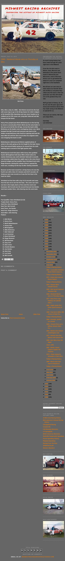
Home (21, 314)
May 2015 (50, 372)
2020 (46, 236)
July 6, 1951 (50, 345)
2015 (46, 249)
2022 (46, 230)
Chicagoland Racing (49, 424)
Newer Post (4, 314)
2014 (46, 383)
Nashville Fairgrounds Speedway (53, 436)
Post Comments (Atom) (17, 318)
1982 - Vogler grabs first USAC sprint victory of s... (54, 307)
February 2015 (51, 377)
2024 (46, 225)
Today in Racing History (54, 267)
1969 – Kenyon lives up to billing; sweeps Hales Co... (54, 326)
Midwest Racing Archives (32, 8)
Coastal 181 (46, 427)
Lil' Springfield (47, 431)
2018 (46, 241)
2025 (46, 222)
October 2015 (51, 257)
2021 (46, 233)
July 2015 (50, 265)
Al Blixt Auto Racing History (52, 418)
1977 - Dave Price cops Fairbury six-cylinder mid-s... (53, 300)
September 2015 (52, 259)
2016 (46, 246)
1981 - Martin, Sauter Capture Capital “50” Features (53, 349)
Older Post (36, 314)
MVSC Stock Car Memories (51, 434)
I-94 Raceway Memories (50, 429)
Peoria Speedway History (51, 438)
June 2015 (50, 369)
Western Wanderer (49, 448)
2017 (46, 244)
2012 (46, 389)
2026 (46, 219)
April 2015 (50, 375)
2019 (46, 238)
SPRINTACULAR (48, 445)
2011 (46, 391)
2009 (46, 397)
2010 (46, 394)
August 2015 (51, 262)
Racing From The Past (50, 443)
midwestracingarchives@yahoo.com (38, 557)
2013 (46, 386)
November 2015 (52, 254)
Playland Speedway (49, 441)
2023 (46, 227)
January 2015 (51, 380)
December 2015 (52, 251)
